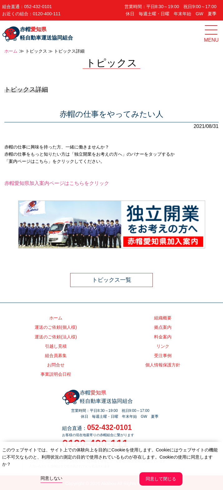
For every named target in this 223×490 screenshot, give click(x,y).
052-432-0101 (38, 6)
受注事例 (163, 355)
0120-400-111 (47, 13)
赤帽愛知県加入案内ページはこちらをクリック (56, 183)
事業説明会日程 (56, 374)
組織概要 (163, 317)
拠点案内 (163, 327)
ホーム (10, 51)
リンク (162, 346)
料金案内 (163, 336)
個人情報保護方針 (162, 364)
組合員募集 (56, 355)
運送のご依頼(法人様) (56, 336)
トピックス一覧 (111, 280)
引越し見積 (56, 346)
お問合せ (56, 364)
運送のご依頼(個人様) (56, 327)
